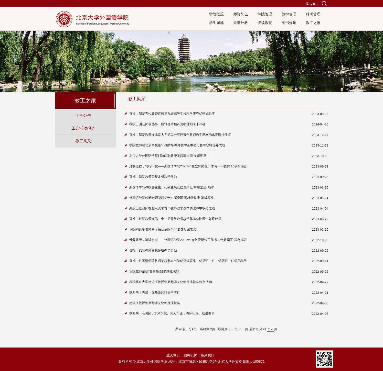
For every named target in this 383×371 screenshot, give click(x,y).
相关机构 (190, 355)
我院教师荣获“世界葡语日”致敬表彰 (154, 271)
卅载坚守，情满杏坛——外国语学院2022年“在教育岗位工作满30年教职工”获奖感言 (188, 240)
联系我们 (207, 355)
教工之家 (313, 23)
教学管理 (289, 14)
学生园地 (216, 23)
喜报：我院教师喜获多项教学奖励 (153, 177)
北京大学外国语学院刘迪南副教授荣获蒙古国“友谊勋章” (168, 155)
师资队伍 (240, 14)
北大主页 (173, 355)
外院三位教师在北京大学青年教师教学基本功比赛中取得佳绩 (172, 208)
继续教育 (264, 23)
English (312, 3)
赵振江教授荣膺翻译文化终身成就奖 (154, 303)
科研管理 (313, 14)
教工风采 (83, 141)
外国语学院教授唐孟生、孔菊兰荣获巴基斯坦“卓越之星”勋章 (171, 187)
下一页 (243, 329)
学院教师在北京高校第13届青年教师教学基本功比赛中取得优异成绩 (177, 145)
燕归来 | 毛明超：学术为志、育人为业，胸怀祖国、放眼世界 (171, 313)
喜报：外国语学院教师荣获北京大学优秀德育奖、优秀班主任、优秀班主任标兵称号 (188, 261)
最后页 (254, 329)
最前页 (222, 329)
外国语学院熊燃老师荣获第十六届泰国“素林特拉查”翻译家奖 (171, 198)
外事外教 (240, 23)
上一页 (233, 329)
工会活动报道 (83, 128)
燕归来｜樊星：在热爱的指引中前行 (154, 292)
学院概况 (216, 14)
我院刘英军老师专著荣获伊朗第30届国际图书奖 (162, 229)
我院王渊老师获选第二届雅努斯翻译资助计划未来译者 (167, 124)
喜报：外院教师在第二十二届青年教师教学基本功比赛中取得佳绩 (175, 219)
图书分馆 (289, 23)
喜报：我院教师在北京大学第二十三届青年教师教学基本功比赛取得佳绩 (180, 134)
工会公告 (83, 115)
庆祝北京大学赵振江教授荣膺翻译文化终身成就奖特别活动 (170, 282)
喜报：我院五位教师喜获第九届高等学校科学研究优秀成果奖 (172, 113)
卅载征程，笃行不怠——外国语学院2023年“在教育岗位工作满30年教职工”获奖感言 (188, 166)
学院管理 (264, 14)
